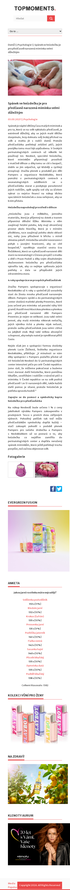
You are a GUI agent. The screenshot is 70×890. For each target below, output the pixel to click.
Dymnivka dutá (35, 665)
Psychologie (25, 44)
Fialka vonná (35, 640)
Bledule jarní (35, 608)
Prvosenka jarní (35, 624)
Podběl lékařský (35, 673)
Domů (11, 44)
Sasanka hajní (35, 649)
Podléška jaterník (35, 632)
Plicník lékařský (35, 657)
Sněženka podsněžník (35, 599)
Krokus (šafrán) (35, 616)
